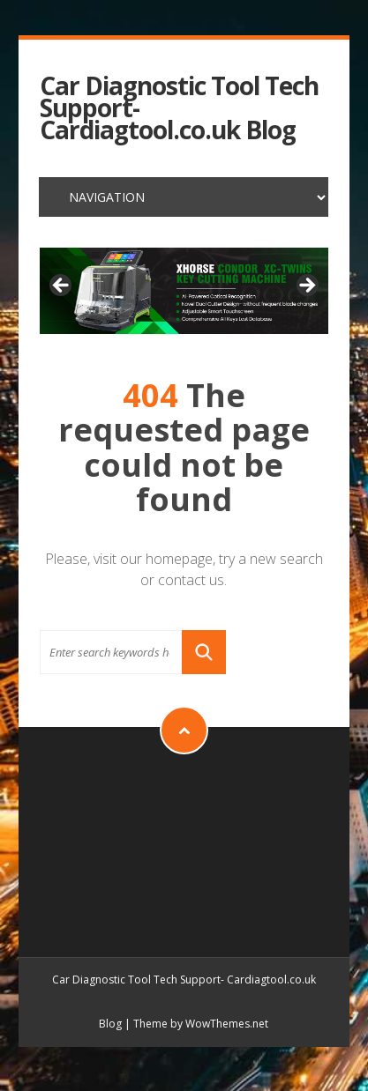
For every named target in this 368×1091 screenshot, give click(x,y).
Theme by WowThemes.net (200, 1023)
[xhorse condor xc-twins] (184, 291)
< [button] (62, 286)
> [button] (306, 286)
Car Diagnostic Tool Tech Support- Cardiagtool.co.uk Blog (179, 108)
